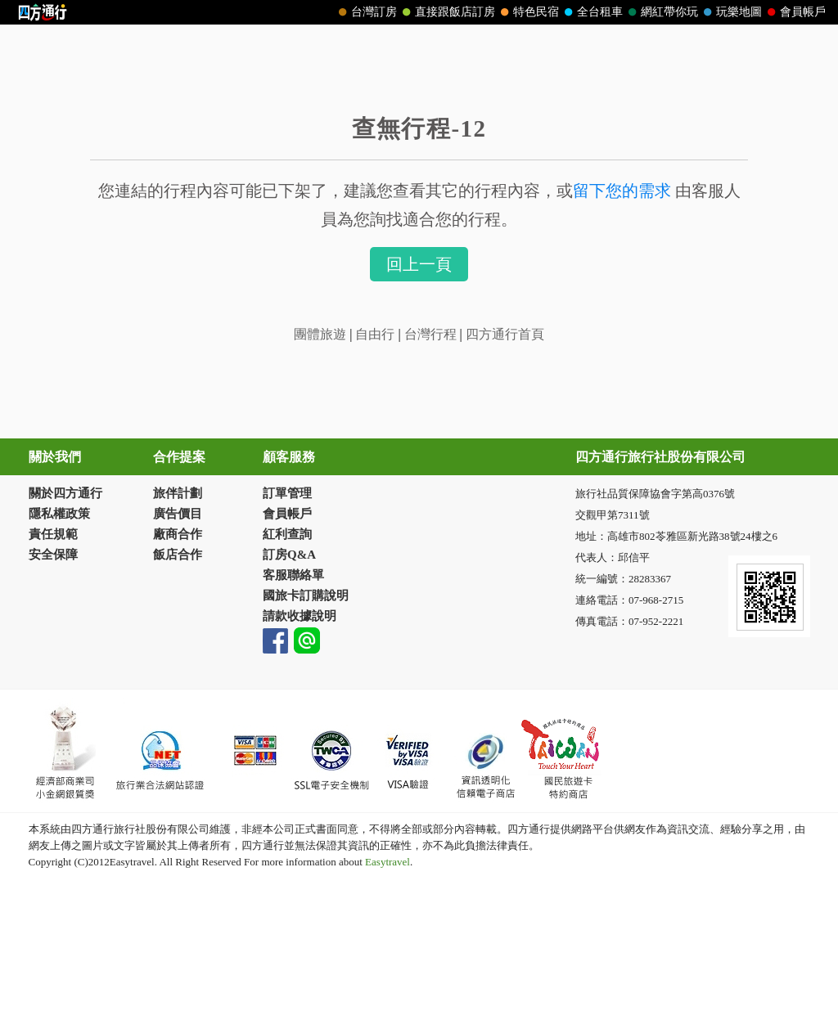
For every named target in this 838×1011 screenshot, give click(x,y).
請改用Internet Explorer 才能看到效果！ (419, 12)
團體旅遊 (321, 334)
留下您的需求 (622, 191)
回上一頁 (419, 264)
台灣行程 (432, 334)
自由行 (374, 334)
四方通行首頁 (505, 334)
